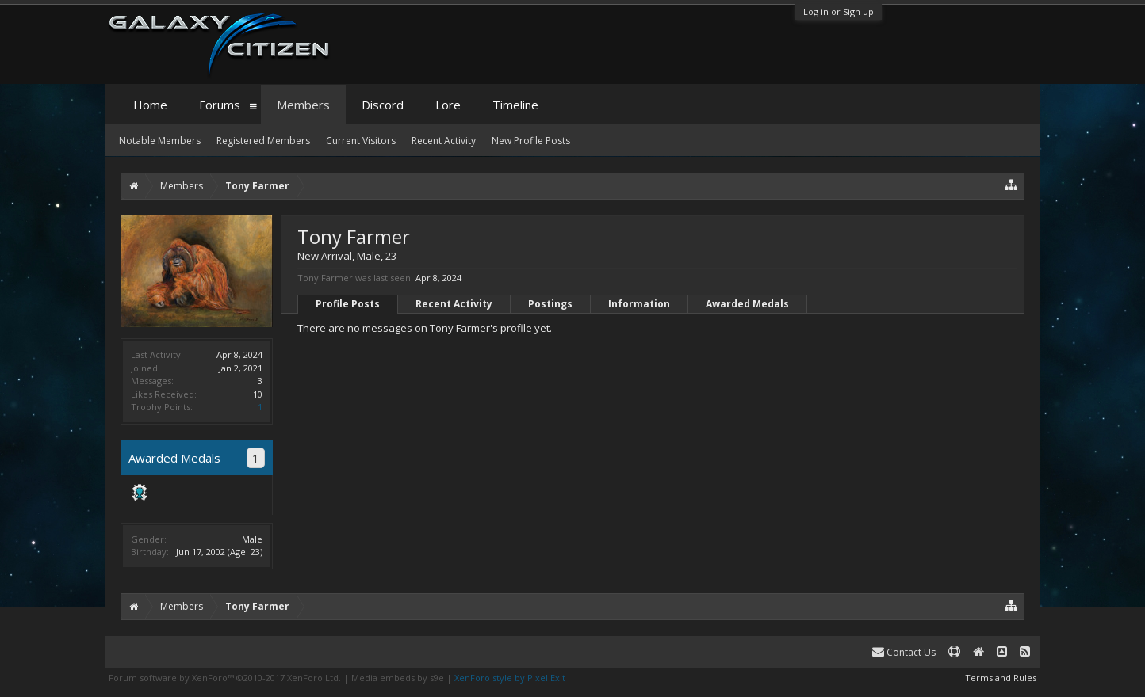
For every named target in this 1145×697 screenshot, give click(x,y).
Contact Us (904, 652)
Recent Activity (453, 303)
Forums (219, 104)
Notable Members (160, 140)
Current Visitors (361, 140)
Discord (383, 104)
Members (303, 104)
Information (639, 303)
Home (150, 104)
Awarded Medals (747, 303)
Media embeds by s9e (397, 678)
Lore (448, 104)
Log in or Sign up (838, 11)
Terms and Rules (1000, 678)
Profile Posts (348, 303)
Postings (550, 303)
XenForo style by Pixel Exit (509, 678)
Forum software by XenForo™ (225, 678)
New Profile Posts (531, 140)
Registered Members (263, 140)
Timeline (515, 104)
